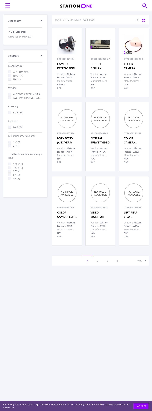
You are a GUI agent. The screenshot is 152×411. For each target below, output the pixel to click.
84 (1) (16, 178)
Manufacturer (15, 65)
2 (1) (16, 145)
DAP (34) (18, 127)
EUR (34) (18, 112)
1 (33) (16, 142)
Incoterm (13, 121)
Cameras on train (20, 36)
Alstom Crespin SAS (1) (27, 94)
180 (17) (18, 164)
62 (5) (16, 174)
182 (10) (18, 167)
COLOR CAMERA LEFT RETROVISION (66, 217)
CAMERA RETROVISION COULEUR (66, 68)
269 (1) (17, 171)
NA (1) (17, 79)
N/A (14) (18, 75)
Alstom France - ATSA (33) (27, 97)
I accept (141, 406)
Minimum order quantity (21, 135)
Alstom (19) (21, 71)
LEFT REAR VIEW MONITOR (130, 217)
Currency (13, 106)
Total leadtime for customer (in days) (25, 156)
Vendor (12, 87)
